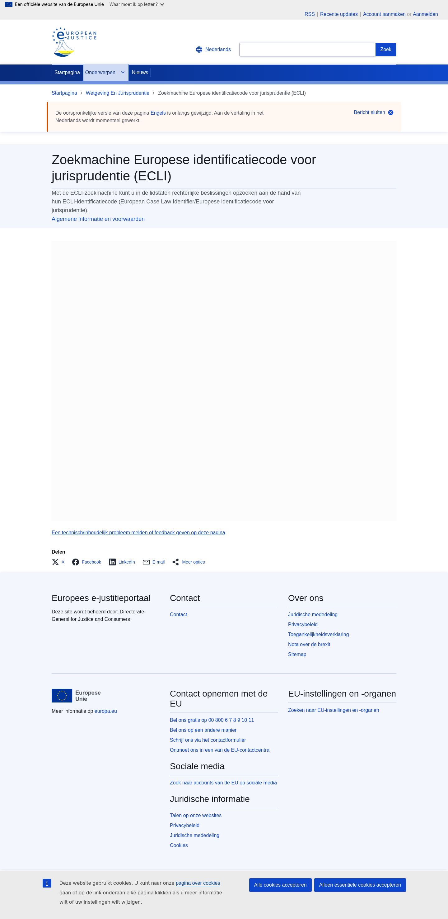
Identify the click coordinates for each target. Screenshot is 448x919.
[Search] (386, 49)
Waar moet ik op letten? (137, 4)
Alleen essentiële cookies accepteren (360, 885)
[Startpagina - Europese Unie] (76, 695)
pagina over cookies (198, 883)
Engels (158, 113)
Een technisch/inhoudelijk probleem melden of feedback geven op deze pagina (138, 532)
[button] (60, 562)
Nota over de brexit (309, 644)
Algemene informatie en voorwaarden (98, 219)
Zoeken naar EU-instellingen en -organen (333, 710)
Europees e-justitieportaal (101, 598)
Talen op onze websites (196, 815)
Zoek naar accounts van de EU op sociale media (223, 782)
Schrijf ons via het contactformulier (208, 740)
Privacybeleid (303, 624)
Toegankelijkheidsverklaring (318, 634)
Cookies (179, 845)
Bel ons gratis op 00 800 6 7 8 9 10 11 (212, 720)
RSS (310, 14)
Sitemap (297, 654)
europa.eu (106, 711)
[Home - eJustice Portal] (74, 42)
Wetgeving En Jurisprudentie (117, 93)
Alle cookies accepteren (280, 885)
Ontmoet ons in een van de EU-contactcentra (219, 750)
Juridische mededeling (313, 614)
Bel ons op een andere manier (203, 730)
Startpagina (67, 72)
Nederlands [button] (213, 49)
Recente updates (339, 14)
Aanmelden (425, 14)
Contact (178, 614)
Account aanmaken (384, 14)
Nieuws (140, 72)
